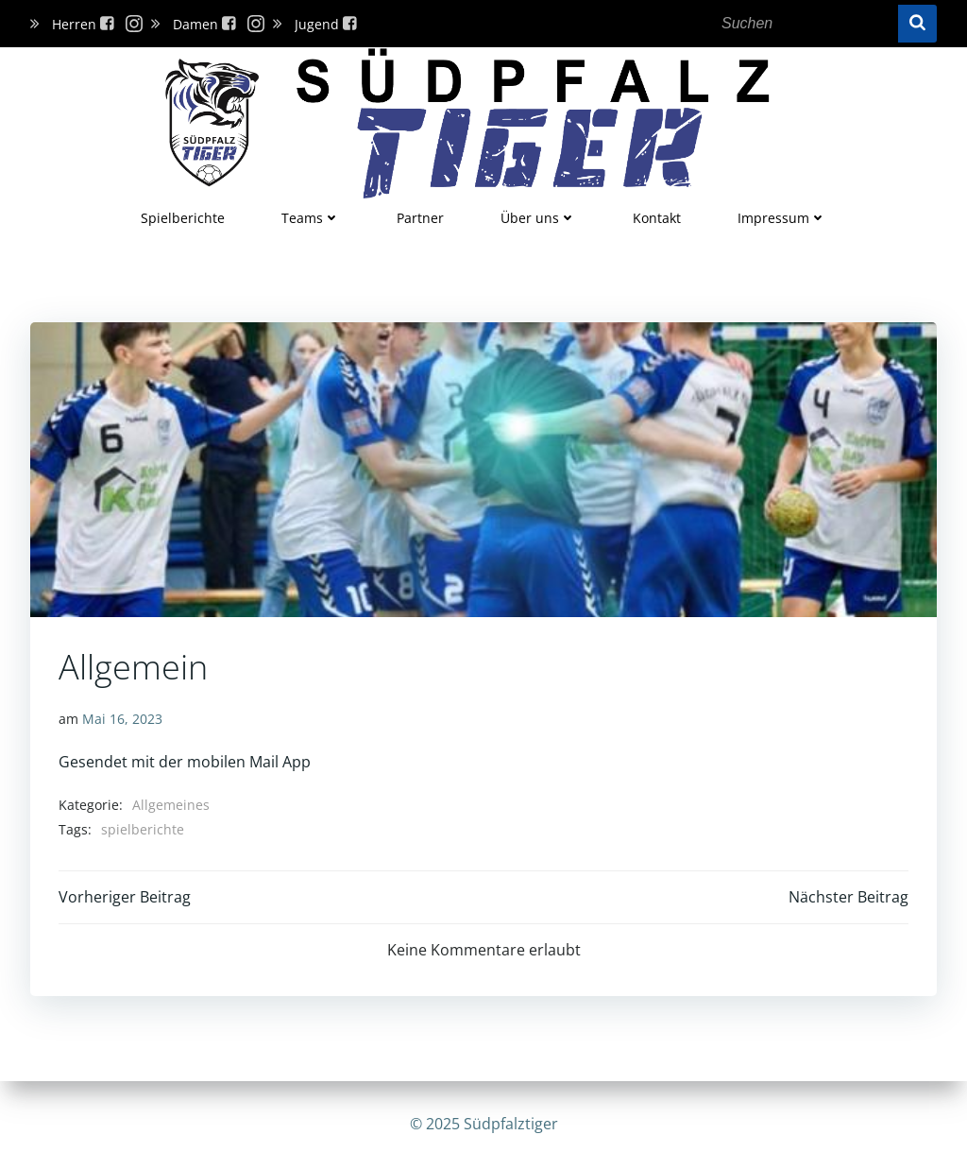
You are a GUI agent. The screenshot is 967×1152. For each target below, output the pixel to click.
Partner (420, 218)
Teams (310, 218)
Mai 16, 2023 (122, 719)
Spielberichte (183, 218)
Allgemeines (171, 805)
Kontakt (657, 218)
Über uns (538, 218)
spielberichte (142, 829)
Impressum (782, 218)
